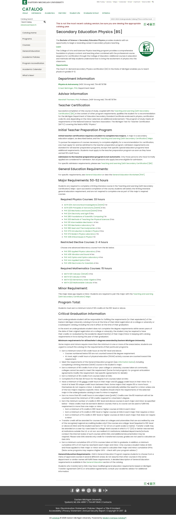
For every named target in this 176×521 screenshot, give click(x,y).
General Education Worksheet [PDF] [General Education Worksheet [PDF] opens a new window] (128, 174)
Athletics (106, 13)
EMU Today (101, 2)
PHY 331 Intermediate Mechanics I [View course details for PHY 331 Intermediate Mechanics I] (78, 222)
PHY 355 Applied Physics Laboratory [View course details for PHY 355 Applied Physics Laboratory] (80, 251)
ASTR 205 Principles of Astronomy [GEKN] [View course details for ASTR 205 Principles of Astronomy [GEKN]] (82, 207)
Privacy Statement (72, 510)
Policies (91, 508)
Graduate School (91, 13)
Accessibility (55, 510)
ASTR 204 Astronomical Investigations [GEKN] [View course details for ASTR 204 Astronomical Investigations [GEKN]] (84, 205)
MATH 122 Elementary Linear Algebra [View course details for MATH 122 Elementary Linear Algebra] (80, 279)
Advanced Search (28, 25)
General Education (31, 51)
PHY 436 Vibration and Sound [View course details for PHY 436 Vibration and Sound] (76, 254)
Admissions (36, 13)
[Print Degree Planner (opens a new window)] (145, 24)
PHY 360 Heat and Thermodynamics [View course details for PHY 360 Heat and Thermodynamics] (80, 228)
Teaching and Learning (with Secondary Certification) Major (126, 138)
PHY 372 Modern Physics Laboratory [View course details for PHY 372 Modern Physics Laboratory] (80, 234)
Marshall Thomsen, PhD (68, 99)
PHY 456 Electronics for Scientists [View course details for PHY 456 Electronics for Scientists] (79, 263)
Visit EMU (62, 13)
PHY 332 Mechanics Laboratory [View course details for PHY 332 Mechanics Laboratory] (77, 225)
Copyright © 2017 (115, 510)
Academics (50, 13)
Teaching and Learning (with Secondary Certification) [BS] (126, 163)
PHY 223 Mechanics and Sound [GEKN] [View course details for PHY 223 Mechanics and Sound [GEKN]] (80, 210)
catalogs (56, 518)
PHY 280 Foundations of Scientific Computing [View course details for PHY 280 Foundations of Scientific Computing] (83, 216)
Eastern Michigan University (88, 499)
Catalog (32, 9)
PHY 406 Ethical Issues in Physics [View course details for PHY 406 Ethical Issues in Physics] (78, 237)
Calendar (122, 2)
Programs (27, 38)
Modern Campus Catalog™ (114, 518)
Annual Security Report (94, 510)
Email (130, 2)
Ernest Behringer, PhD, (68, 88)
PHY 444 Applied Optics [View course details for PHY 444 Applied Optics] (74, 260)
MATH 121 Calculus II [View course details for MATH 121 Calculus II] (72, 277)
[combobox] (132, 19)
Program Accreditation (33, 63)
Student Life (75, 13)
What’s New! (28, 75)
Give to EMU (146, 2)
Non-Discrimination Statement (71, 508)
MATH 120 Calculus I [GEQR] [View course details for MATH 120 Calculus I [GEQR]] (76, 274)
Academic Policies (31, 57)
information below (126, 362)
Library (109, 2)
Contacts (107, 502)
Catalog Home (29, 32)
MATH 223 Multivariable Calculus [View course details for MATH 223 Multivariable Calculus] (78, 282)
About (25, 13)
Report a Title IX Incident (108, 508)
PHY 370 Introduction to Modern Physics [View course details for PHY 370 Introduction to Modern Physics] (81, 231)
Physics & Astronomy (68, 84)
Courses (26, 45)
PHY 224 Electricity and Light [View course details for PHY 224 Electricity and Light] (76, 213)
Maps (115, 2)
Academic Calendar (32, 69)
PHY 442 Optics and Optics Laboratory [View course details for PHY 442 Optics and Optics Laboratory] (81, 257)
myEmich (137, 2)
